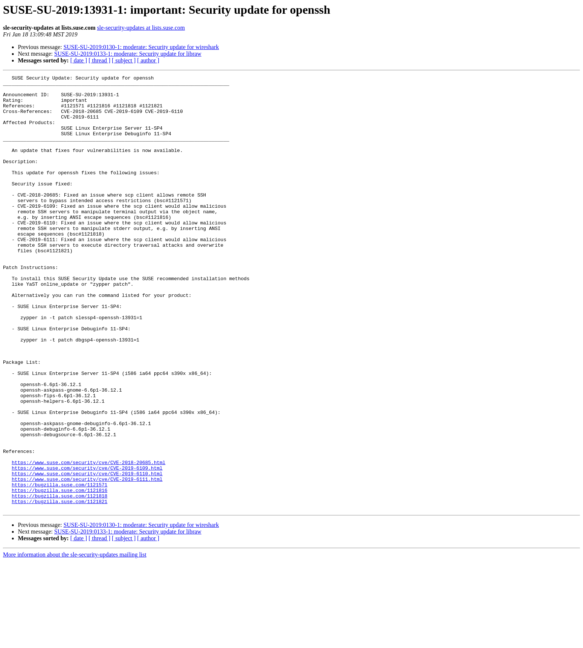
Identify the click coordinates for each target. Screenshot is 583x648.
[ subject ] (124, 60)
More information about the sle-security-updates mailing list (74, 641)
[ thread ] (99, 60)
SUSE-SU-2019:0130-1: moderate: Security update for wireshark (141, 47)
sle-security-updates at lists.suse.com (141, 28)
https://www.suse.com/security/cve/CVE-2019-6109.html (87, 547)
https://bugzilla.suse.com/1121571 (59, 567)
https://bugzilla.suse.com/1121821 (59, 587)
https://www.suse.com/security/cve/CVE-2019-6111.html (87, 560)
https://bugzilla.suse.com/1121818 (59, 580)
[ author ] (148, 60)
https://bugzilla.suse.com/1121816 (59, 573)
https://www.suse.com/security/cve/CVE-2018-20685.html (88, 540)
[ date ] (78, 60)
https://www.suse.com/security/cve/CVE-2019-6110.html (87, 553)
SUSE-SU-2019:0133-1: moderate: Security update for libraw (128, 54)
